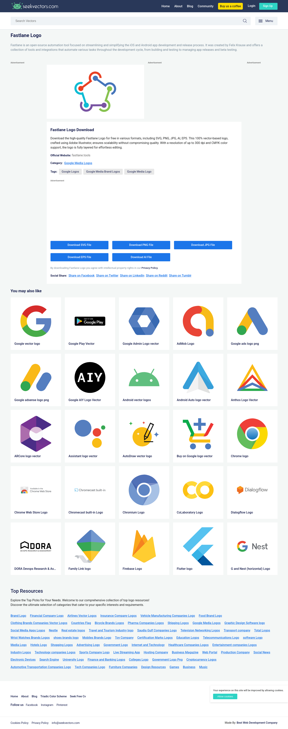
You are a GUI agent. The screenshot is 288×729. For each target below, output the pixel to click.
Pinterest (61, 705)
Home (165, 6)
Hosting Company (156, 652)
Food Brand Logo (210, 616)
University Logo (73, 659)
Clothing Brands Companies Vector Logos (39, 623)
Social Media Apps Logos (28, 630)
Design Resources (153, 667)
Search (247, 21)
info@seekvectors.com (66, 723)
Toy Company (124, 637)
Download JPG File (203, 245)
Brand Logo (18, 616)
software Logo (253, 637)
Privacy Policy (40, 723)
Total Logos (262, 630)
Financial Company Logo (46, 616)
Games (174, 667)
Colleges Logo (138, 659)
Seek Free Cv (78, 696)
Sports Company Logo (94, 652)
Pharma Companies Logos (146, 623)
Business (189, 667)
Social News (262, 652)
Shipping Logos (178, 623)
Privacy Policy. (149, 267)
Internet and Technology (148, 645)
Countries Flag (81, 623)
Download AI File (141, 257)
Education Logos (187, 637)
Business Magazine (185, 652)
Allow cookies (225, 696)
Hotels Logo (38, 645)
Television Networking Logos (200, 630)
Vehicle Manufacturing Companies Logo (167, 616)
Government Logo (115, 645)
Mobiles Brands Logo (96, 637)
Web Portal (209, 652)
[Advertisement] (26, 122)
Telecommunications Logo (221, 637)
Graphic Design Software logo (244, 623)
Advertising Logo (88, 645)
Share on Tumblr (180, 275)
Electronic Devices (23, 659)
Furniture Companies (123, 667)
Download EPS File (79, 257)
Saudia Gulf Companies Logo (157, 630)
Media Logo (19, 645)
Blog (190, 6)
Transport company (237, 630)
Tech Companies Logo (90, 667)
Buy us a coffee (230, 6)
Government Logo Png (167, 659)
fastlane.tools (81, 155)
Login (251, 6)
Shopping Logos (62, 645)
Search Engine (49, 659)
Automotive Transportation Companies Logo (41, 667)
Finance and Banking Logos (106, 659)
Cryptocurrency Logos (201, 659)
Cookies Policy (20, 723)
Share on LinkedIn (132, 275)
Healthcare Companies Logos (188, 645)
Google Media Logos (78, 163)
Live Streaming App (126, 652)
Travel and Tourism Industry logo (111, 630)
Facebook (32, 705)
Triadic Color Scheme (53, 696)
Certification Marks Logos (155, 637)
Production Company (235, 652)
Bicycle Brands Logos (109, 623)
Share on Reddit (156, 275)
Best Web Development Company (257, 722)
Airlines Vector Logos (81, 616)
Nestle (53, 630)
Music (203, 667)
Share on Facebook (81, 275)
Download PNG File (141, 245)
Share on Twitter (107, 275)
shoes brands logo (66, 637)
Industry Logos (21, 652)
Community (205, 6)
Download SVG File (79, 245)
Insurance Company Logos (118, 616)
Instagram (47, 705)
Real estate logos (73, 630)
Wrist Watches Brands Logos (30, 637)
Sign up (268, 6)
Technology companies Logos (55, 652)
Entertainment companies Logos (234, 645)
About (178, 6)
